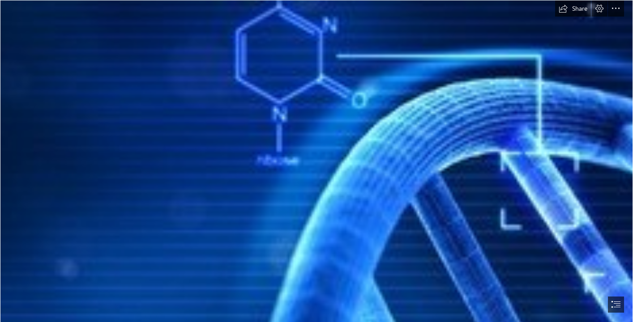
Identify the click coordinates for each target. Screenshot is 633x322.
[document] (316, 161)
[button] (573, 8)
